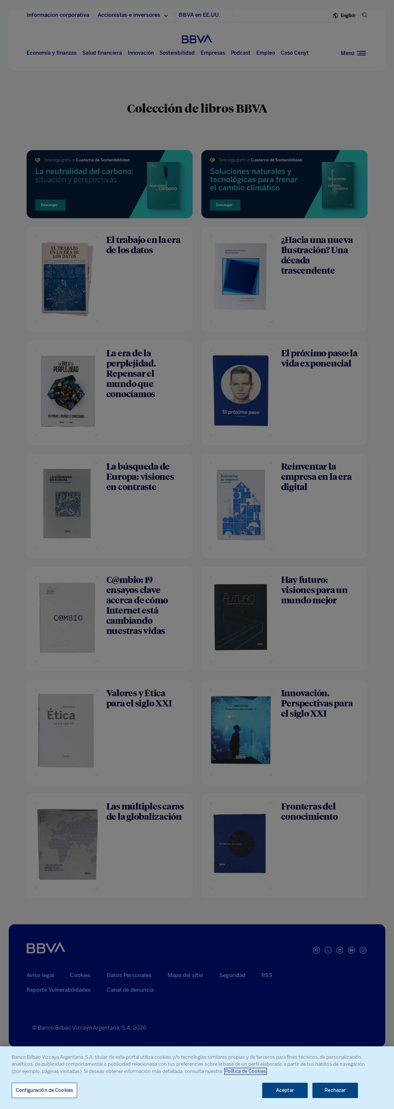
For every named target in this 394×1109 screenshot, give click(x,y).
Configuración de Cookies (44, 1090)
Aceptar (285, 1090)
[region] (197, 1077)
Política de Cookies (245, 1071)
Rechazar (335, 1090)
